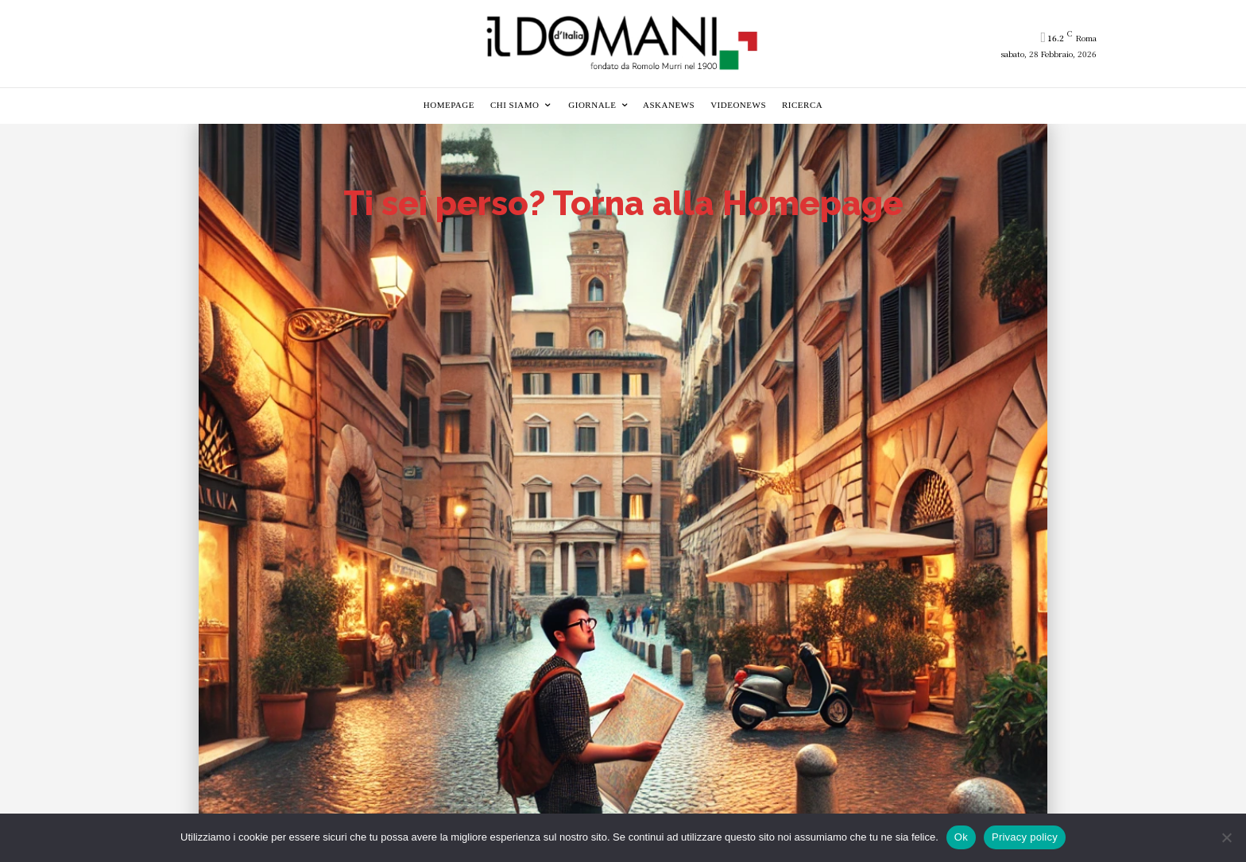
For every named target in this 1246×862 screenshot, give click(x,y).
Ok (961, 837)
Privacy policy (1025, 837)
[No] (1226, 837)
